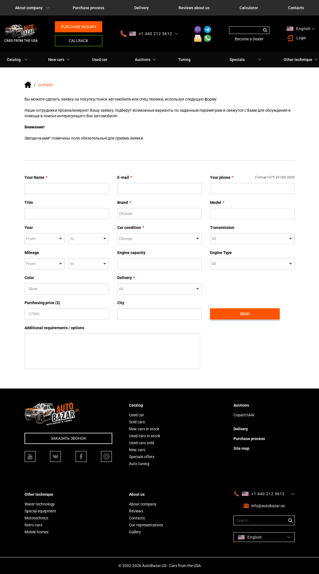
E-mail (124, 177)
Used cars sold (141, 443)
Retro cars (33, 525)
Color (29, 277)
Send (245, 314)
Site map (241, 448)
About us (137, 494)
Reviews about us (194, 8)
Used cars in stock (144, 436)
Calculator (249, 8)
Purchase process (88, 8)
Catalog (14, 59)
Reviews (136, 511)
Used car (99, 59)
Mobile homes (36, 532)
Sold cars (137, 422)
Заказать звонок (68, 438)
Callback (78, 40)
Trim (29, 202)
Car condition (130, 227)
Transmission (222, 227)
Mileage (32, 252)
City (120, 303)
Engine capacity (131, 252)
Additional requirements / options (54, 328)
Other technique (298, 59)
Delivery (141, 8)
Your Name (36, 177)
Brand (124, 202)
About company (29, 8)
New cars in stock (144, 429)
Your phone (252, 177)
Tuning (184, 59)
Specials (237, 59)
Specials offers (141, 457)
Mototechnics (36, 518)
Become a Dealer (249, 39)
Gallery (135, 532)
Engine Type (221, 252)
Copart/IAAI (243, 415)
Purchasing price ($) (42, 303)
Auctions (142, 59)
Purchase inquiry (78, 27)
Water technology (40, 504)
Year (29, 227)
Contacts (296, 8)
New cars (56, 59)
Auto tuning (139, 463)
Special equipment (40, 511)
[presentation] (252, 286)
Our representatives (146, 525)
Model (217, 202)
